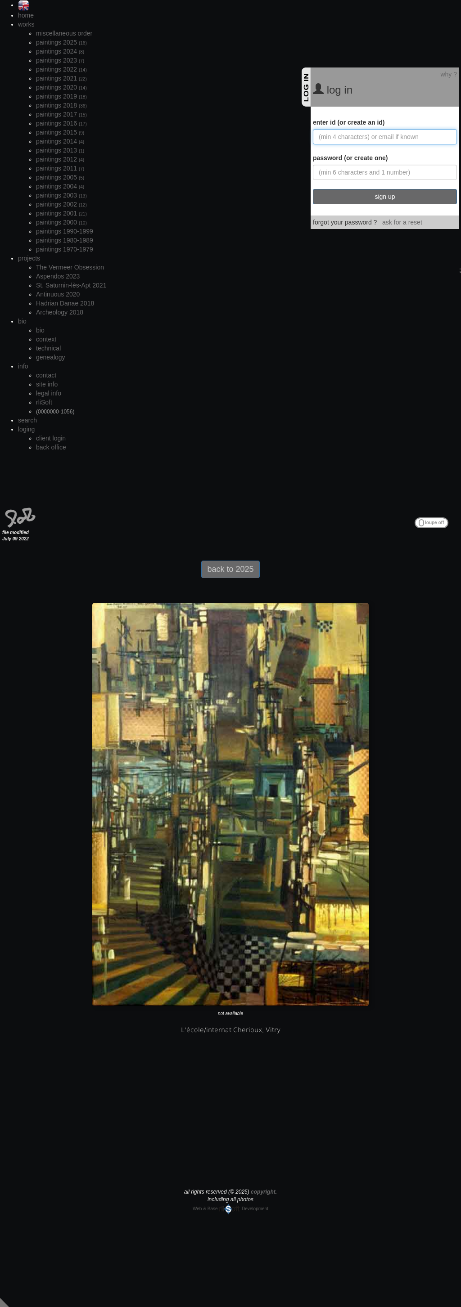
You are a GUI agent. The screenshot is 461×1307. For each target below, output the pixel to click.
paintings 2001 (61, 213)
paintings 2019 (61, 96)
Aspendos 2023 (58, 276)
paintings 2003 (61, 195)
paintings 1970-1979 (64, 249)
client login (51, 438)
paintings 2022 (61, 69)
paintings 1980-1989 (64, 240)
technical (48, 348)
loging (26, 429)
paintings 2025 (61, 42)
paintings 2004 (60, 186)
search (27, 420)
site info (47, 384)
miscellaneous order (64, 33)
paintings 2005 (60, 177)
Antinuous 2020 (58, 294)
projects (29, 258)
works (26, 24)
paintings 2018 (61, 105)
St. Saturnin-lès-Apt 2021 (71, 285)
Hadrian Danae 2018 (65, 303)
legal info (48, 393)
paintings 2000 (61, 222)
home (26, 15)
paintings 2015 (60, 132)
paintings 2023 (60, 60)
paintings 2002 (61, 204)
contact (46, 375)
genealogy (50, 357)
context (46, 339)
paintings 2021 (61, 78)
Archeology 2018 (59, 312)
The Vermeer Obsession (70, 267)
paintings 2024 (60, 51)
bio (22, 321)
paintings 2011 (60, 168)
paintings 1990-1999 (64, 231)
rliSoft (44, 402)
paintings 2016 (61, 123)
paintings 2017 (61, 114)
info (23, 366)
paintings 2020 (61, 87)
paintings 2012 (60, 159)
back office (51, 447)
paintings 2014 (60, 141)
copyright (263, 1192)
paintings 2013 (60, 150)
